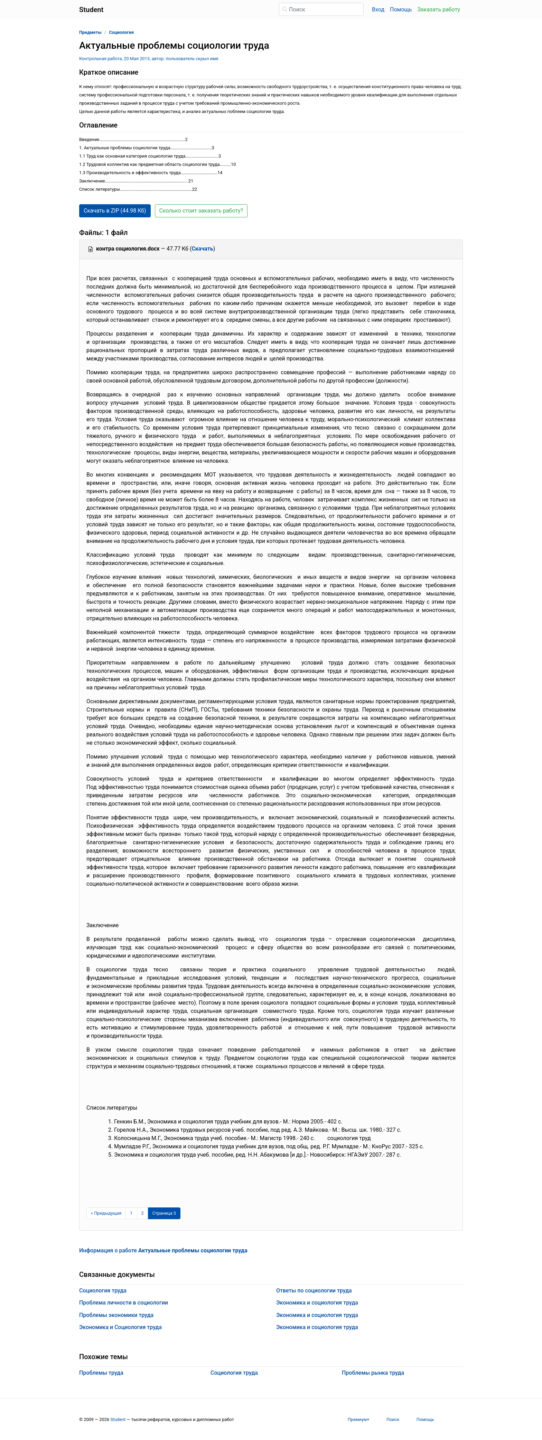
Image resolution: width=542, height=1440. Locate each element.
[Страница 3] (164, 1213)
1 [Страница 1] (131, 1213)
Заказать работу (439, 9)
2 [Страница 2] (142, 1213)
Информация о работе (163, 1250)
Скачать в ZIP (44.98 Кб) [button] (115, 210)
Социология (121, 32)
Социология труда (103, 1290)
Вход (378, 9)
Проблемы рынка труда (373, 1373)
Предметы (90, 32)
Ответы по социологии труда (314, 1290)
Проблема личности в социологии (123, 1302)
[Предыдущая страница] (106, 1213)
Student (117, 1419)
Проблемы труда (101, 1373)
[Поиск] (321, 9)
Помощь (401, 9)
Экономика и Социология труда (120, 1327)
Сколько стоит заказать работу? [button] (201, 210)
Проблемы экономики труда (116, 1315)
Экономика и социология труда (317, 1302)
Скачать (202, 248)
